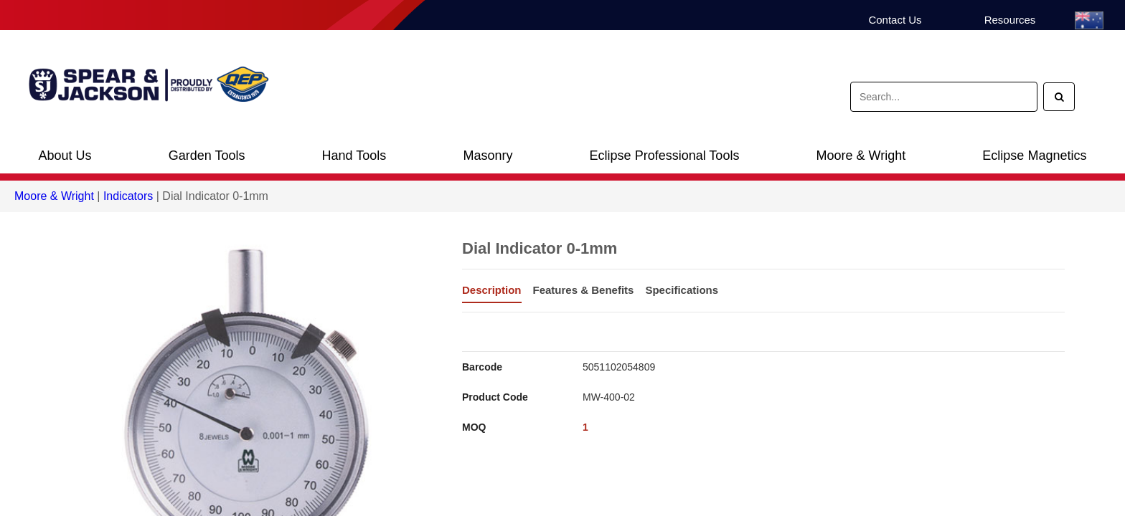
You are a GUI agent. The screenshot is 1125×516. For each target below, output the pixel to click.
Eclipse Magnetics (1034, 155)
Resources (1010, 20)
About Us (65, 155)
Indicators (128, 196)
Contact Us (894, 20)
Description (492, 290)
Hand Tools (354, 155)
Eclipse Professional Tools (665, 155)
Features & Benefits (583, 290)
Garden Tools (207, 155)
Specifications (681, 290)
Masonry (487, 155)
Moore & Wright (861, 155)
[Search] (1059, 96)
